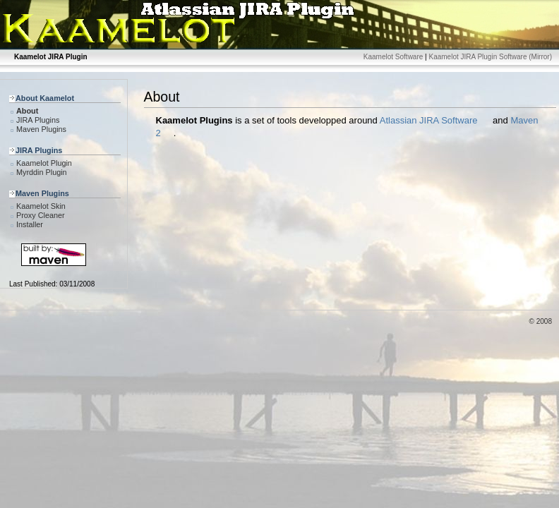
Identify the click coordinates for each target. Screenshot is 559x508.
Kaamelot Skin (41, 206)
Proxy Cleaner (40, 215)
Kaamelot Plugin (44, 163)
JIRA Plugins (37, 120)
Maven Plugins (41, 129)
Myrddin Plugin (41, 172)
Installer (29, 224)
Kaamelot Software (393, 57)
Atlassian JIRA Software (429, 120)
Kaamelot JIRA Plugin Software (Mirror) (490, 57)
